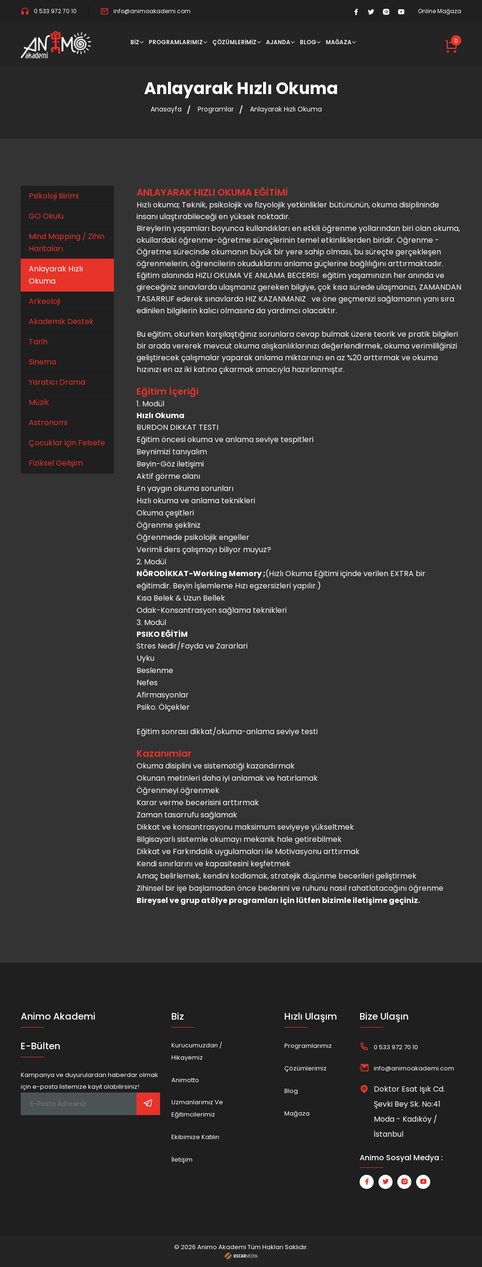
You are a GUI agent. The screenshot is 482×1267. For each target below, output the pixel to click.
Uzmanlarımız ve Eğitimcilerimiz (197, 1108)
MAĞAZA (339, 42)
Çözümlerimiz (305, 1068)
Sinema (42, 361)
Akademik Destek (61, 321)
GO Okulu (46, 216)
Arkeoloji (44, 301)
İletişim (182, 1159)
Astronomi (48, 422)
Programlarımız (308, 1045)
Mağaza (297, 1113)
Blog (291, 1090)
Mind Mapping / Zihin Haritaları (66, 242)
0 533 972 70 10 (49, 11)
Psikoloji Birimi (54, 195)
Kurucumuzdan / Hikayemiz (196, 1051)
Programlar (216, 109)
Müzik (39, 402)
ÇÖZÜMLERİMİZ (234, 42)
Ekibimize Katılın (195, 1136)
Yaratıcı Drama (57, 382)
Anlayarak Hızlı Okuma (286, 109)
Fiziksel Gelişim (56, 463)
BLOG (308, 42)
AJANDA (278, 42)
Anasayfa (166, 109)
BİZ (134, 42)
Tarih (38, 341)
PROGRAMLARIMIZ (176, 42)
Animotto (185, 1080)
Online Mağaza (439, 11)
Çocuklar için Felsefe (67, 442)
